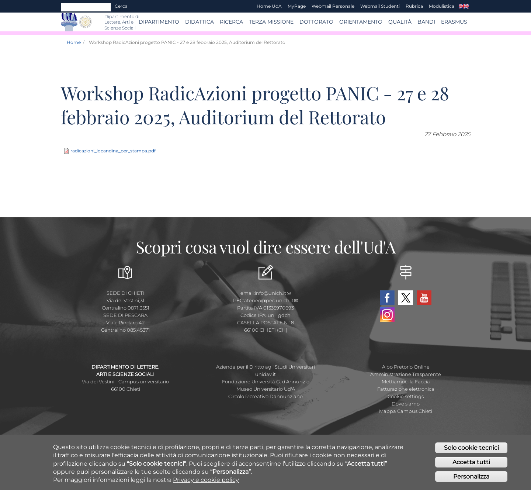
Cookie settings (406, 396)
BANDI (426, 21)
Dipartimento (159, 21)
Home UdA (269, 6)
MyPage (297, 6)
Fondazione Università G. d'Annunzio (265, 381)
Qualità (400, 21)
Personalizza (471, 479)
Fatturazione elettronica (405, 389)
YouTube (424, 297)
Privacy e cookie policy (206, 483)
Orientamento (360, 21)
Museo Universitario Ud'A (265, 389)
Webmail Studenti (380, 6)
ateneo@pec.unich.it (271, 300)
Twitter (405, 297)
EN (463, 6)
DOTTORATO (316, 21)
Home (74, 42)
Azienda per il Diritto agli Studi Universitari (265, 367)
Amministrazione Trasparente (405, 374)
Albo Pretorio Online (406, 367)
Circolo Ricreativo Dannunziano (265, 396)
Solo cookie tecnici (471, 451)
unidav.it (265, 374)
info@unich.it (273, 293)
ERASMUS (454, 21)
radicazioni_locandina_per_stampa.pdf (113, 150)
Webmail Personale (333, 6)
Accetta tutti (471, 465)
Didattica (199, 21)
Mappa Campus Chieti (405, 411)
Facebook (387, 297)
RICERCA (231, 21)
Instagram (387, 314)
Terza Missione (271, 21)
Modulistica (441, 6)
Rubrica (414, 6)
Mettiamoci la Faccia (406, 381)
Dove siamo (406, 404)
